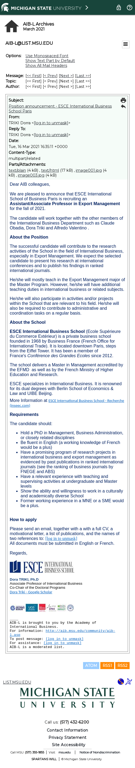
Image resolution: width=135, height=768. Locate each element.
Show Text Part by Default (50, 60)
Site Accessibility (68, 744)
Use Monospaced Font (46, 55)
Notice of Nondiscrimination (100, 752)
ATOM (91, 665)
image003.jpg (31, 175)
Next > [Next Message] (66, 75)
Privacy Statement (67, 737)
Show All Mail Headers (46, 65)
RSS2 (122, 665)
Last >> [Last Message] (83, 75)
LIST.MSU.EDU (17, 682)
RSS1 (107, 665)
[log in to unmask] (51, 122)
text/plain (17, 170)
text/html (50, 170)
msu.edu (64, 752)
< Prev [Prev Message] (50, 75)
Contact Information (67, 730)
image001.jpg (89, 170)
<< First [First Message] (33, 75)
